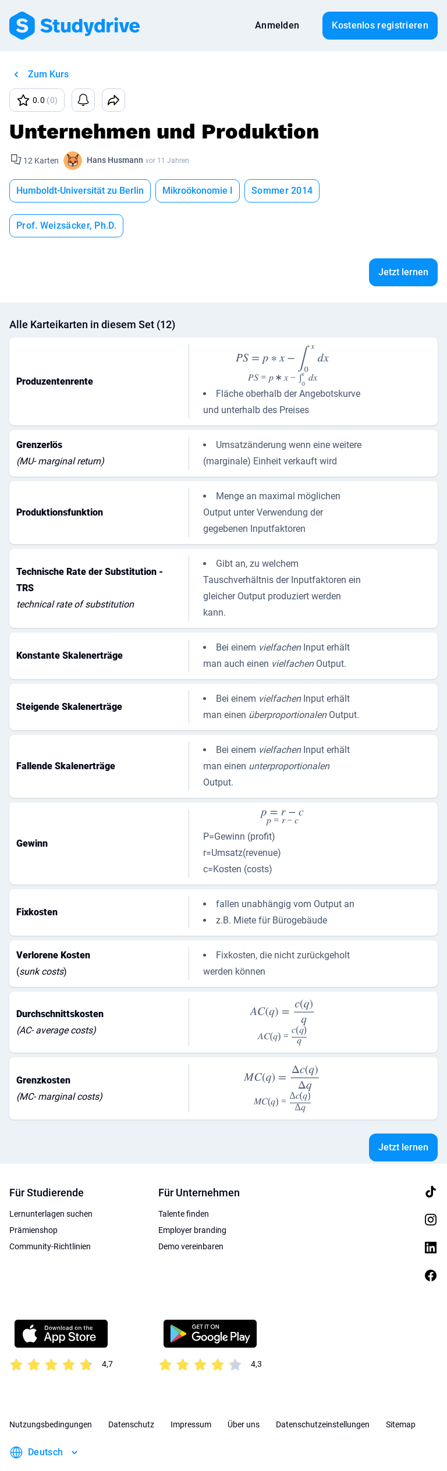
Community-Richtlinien (50, 1211)
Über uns (244, 1389)
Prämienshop (33, 1195)
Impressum (191, 1389)
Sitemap (401, 1389)
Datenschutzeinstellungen (323, 1389)
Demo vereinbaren (191, 1211)
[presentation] (282, 330)
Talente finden (183, 1179)
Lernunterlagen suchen (51, 1179)
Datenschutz (131, 1389)
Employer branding (192, 1195)
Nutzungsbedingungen (50, 1389)
